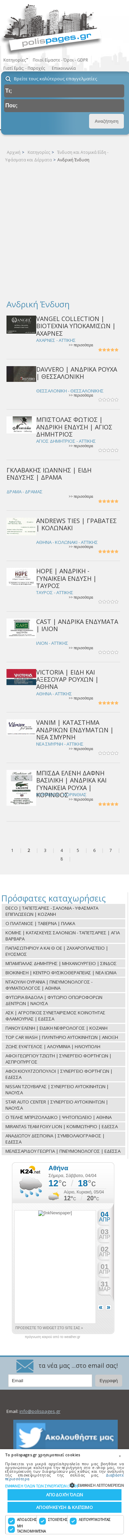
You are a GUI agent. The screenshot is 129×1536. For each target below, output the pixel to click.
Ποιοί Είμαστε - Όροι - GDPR (60, 60)
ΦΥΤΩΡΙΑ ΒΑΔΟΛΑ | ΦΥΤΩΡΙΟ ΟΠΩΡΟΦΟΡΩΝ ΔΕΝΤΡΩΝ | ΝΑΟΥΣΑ (53, 1000)
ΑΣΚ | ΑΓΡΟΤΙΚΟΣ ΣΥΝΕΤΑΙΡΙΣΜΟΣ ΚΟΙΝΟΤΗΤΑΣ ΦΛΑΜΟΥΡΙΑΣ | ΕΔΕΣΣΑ (55, 1016)
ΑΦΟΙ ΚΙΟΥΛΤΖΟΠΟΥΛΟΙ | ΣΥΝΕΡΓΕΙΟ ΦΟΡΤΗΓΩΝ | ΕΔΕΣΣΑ (59, 1074)
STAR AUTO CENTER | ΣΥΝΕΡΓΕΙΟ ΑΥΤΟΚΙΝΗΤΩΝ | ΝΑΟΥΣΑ (56, 1105)
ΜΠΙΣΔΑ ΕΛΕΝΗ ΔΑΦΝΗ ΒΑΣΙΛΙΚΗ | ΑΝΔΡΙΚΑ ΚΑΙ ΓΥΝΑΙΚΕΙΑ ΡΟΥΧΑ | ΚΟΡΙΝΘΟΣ (71, 784)
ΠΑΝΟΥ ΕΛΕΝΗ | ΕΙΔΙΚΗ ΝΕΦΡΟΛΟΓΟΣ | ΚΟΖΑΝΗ (56, 1028)
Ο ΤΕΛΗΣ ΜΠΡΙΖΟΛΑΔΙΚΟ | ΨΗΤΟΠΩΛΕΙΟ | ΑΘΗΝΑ (58, 1117)
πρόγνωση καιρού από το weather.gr (52, 1337)
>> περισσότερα (81, 345)
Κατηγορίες (39, 152)
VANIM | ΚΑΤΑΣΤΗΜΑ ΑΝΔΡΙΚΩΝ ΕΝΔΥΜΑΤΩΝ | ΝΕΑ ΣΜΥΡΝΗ (75, 729)
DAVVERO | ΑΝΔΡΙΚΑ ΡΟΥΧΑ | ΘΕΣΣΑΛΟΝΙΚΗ (76, 372)
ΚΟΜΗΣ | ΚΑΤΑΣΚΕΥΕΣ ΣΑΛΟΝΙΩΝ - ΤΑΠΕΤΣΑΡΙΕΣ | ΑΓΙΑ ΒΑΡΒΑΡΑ (62, 936)
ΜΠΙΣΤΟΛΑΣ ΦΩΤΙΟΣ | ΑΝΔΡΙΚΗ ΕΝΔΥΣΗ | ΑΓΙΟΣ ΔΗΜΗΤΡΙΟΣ (74, 426)
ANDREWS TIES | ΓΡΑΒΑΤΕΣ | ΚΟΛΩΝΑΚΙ (76, 524)
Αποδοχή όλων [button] (64, 1495)
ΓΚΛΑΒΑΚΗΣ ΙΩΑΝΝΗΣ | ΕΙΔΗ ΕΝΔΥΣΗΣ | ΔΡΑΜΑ (48, 473)
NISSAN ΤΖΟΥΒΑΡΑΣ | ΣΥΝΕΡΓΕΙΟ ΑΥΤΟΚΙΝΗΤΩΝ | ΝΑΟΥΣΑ (57, 1089)
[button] (64, 1485)
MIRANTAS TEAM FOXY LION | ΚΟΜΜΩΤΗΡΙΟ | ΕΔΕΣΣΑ (61, 1126)
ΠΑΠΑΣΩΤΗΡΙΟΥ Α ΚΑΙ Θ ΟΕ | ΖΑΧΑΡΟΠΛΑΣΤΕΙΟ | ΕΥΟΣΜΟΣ (56, 951)
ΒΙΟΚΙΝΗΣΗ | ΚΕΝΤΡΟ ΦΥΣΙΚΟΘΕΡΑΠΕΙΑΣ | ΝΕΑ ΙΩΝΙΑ (60, 973)
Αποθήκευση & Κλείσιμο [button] (64, 1507)
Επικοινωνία (64, 68)
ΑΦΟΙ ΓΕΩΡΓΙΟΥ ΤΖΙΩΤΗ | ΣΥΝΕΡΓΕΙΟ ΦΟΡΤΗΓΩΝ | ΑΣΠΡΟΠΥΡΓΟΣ (58, 1059)
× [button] (120, 1456)
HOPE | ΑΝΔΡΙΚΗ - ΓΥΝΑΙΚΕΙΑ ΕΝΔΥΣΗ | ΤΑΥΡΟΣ (66, 578)
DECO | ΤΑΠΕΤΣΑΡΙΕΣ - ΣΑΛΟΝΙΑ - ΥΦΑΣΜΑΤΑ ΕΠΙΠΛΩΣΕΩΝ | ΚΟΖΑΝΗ (51, 911)
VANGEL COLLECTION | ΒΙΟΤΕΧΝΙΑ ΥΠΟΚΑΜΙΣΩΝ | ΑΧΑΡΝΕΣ (76, 326)
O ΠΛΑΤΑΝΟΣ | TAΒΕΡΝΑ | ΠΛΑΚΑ (40, 923)
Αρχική (13, 152)
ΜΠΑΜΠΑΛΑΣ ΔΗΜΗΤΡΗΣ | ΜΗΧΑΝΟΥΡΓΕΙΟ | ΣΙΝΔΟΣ (61, 963)
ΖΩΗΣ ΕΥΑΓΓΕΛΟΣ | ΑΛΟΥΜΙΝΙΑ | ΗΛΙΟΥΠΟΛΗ (52, 1046)
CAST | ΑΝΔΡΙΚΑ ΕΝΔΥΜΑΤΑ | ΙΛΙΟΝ (77, 625)
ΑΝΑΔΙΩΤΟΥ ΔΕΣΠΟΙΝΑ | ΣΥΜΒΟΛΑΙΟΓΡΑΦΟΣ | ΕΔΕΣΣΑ (55, 1139)
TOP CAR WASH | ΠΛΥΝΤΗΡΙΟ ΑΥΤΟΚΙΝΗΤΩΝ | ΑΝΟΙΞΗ (61, 1037)
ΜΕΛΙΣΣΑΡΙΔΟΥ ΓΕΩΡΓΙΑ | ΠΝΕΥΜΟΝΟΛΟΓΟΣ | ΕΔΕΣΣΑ (62, 1151)
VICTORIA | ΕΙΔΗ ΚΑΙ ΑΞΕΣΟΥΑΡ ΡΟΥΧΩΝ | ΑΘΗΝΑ (67, 679)
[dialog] (64, 1492)
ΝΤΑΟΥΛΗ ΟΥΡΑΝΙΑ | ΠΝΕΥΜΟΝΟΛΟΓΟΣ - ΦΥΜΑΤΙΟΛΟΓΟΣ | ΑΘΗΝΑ (48, 985)
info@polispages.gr (39, 1411)
